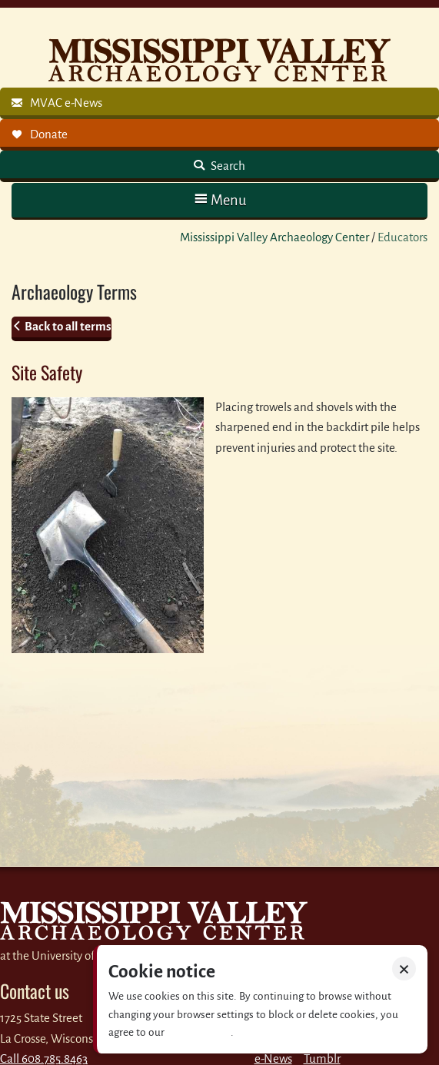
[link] (219, 103)
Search (226, 165)
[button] (219, 200)
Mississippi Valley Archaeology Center (274, 237)
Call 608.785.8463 (44, 1058)
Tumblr (322, 1058)
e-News (273, 1058)
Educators (402, 237)
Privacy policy (199, 1032)
